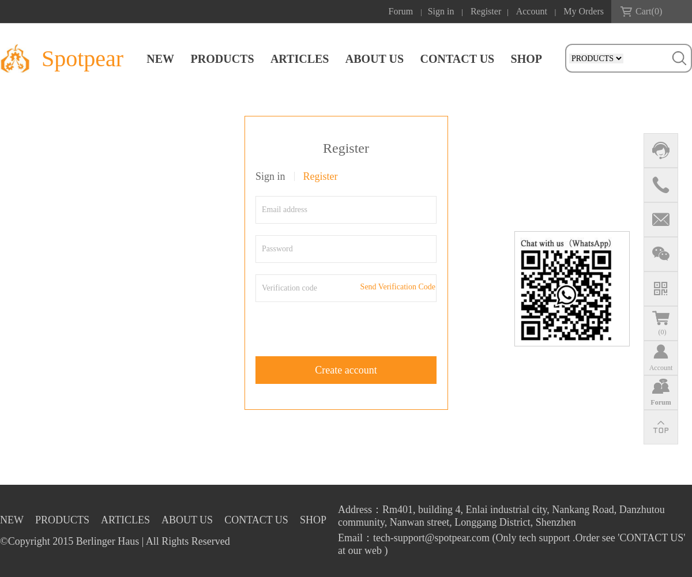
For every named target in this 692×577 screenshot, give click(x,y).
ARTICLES (299, 58)
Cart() (648, 11)
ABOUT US (374, 58)
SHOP (526, 58)
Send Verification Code (397, 286)
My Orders (583, 11)
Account (531, 11)
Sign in (441, 11)
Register (486, 11)
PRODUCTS (222, 58)
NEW (160, 58)
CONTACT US (457, 58)
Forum (401, 11)
